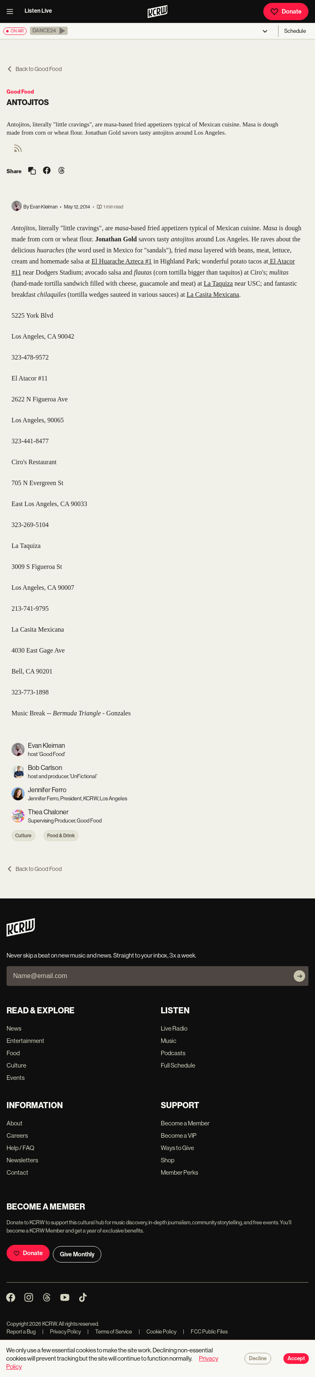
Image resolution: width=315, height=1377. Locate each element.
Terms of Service (109, 1332)
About (15, 1123)
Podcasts (173, 1052)
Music (168, 1040)
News (14, 1028)
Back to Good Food (34, 69)
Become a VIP (178, 1135)
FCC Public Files (205, 1332)
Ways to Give (177, 1147)
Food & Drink (61, 836)
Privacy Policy (61, 1332)
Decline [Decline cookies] (258, 1358)
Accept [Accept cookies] (296, 1358)
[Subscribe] (299, 976)
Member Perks (179, 1172)
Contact (17, 1172)
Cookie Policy (157, 1332)
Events (16, 1077)
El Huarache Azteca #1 (121, 261)
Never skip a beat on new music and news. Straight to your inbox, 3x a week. (101, 955)
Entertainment (25, 1040)
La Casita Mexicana (213, 294)
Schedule (295, 31)
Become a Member (185, 1123)
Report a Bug (21, 1332)
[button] (49, 31)
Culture (23, 836)
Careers (17, 1135)
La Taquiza (218, 283)
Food (13, 1052)
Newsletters (22, 1160)
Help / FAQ (20, 1147)
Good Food (20, 92)
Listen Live (38, 10)
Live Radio (174, 1028)
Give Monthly (77, 1254)
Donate (285, 11)
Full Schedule (178, 1065)
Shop (167, 1160)
